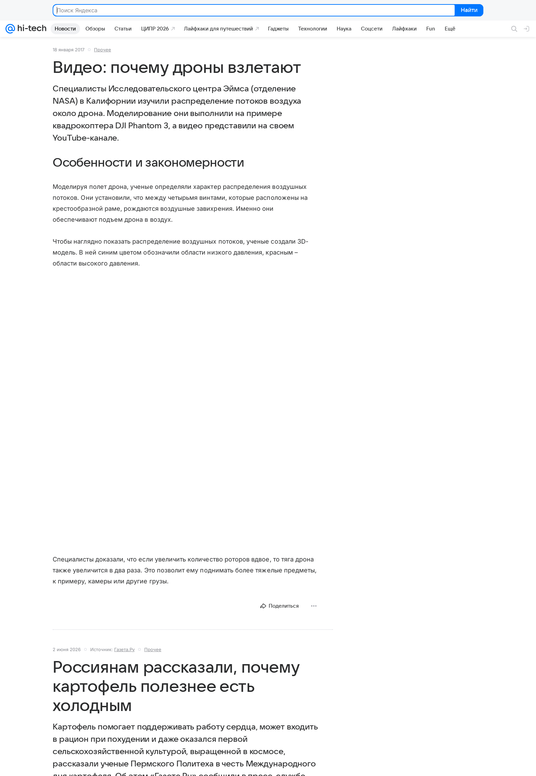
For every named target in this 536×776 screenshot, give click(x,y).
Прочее (102, 49)
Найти (468, 11)
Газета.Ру (124, 649)
